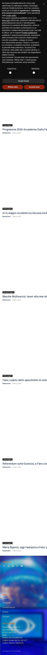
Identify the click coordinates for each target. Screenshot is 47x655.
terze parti (6, 20)
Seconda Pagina (8, 292)
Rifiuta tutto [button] (13, 87)
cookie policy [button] (11, 15)
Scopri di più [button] (23, 81)
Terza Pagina (7, 125)
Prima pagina (7, 209)
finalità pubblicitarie (29, 33)
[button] (44, 4)
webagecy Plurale (11, 651)
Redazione (7, 133)
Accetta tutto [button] (34, 87)
